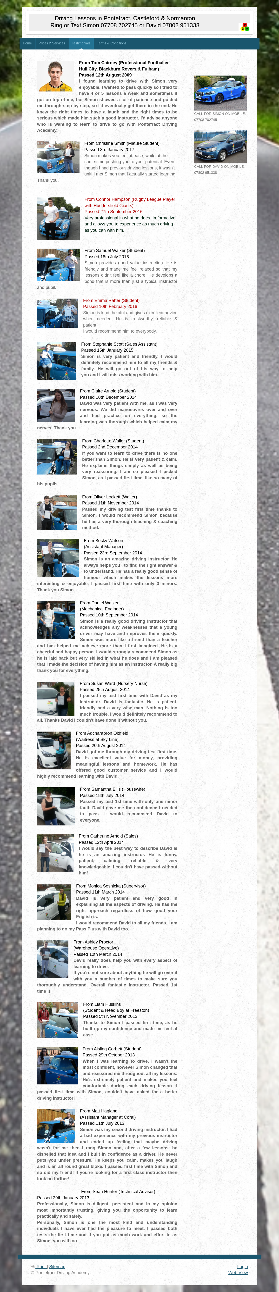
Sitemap (57, 1266)
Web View (238, 1272)
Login (242, 1266)
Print (39, 1266)
